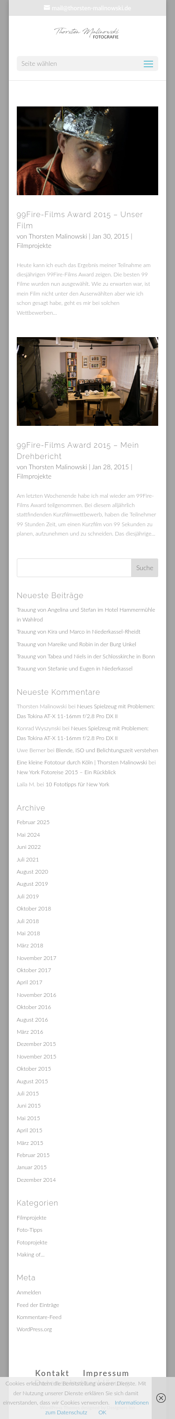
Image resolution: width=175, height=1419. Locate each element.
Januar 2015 (32, 1167)
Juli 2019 (28, 896)
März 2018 (30, 945)
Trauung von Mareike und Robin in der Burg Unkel (76, 644)
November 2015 (36, 1056)
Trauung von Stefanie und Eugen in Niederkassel (75, 668)
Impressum (106, 1373)
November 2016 (36, 994)
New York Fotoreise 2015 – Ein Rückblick (66, 772)
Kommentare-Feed (39, 1316)
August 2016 (32, 1019)
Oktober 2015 (34, 1068)
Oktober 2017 (34, 970)
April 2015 (29, 1130)
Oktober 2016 (34, 1006)
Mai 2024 (28, 834)
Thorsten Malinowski (57, 236)
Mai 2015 (28, 1118)
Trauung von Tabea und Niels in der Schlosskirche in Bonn (86, 656)
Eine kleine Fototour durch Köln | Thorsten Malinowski (82, 762)
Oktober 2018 (34, 908)
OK (102, 1412)
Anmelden (29, 1292)
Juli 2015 (28, 1093)
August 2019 (32, 883)
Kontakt (52, 1373)
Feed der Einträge (38, 1304)
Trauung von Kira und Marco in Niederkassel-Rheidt (78, 631)
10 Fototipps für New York (78, 784)
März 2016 (30, 1031)
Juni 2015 (29, 1105)
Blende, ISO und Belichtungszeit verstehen (107, 750)
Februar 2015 (33, 1154)
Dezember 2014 (36, 1179)
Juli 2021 (28, 859)
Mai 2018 (28, 933)
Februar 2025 (33, 822)
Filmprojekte (34, 245)
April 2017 (29, 982)
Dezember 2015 (36, 1043)
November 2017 (36, 957)
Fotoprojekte (32, 1242)
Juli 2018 (28, 921)
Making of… (31, 1254)
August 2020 (32, 871)
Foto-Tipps (29, 1229)
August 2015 (32, 1081)
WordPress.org (34, 1329)
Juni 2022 (29, 846)
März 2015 (30, 1142)
